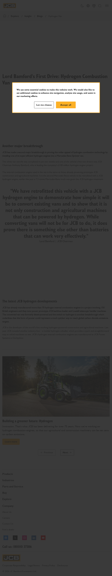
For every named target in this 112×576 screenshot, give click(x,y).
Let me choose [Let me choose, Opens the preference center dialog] (44, 105)
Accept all (65, 105)
